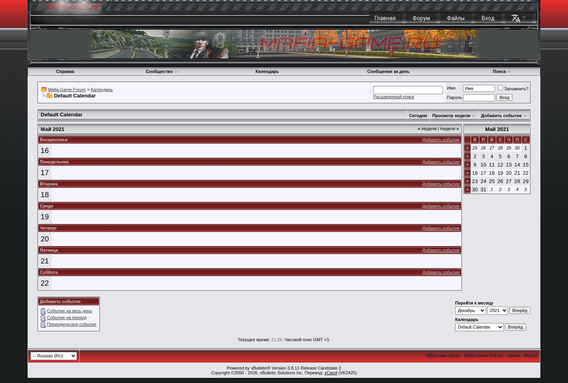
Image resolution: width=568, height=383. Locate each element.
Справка (65, 71)
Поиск (502, 71)
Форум (421, 18)
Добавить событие (501, 115)
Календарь (267, 71)
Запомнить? (513, 88)
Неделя (427, 128)
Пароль (454, 97)
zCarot (331, 372)
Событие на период (67, 317)
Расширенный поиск (393, 96)
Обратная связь (443, 355)
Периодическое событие (72, 324)
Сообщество (162, 71)
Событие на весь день (69, 310)
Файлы (456, 18)
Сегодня (418, 115)
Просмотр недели (451, 115)
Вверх (531, 355)
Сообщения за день (388, 71)
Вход (488, 18)
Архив (514, 355)
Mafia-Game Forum (67, 89)
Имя (451, 88)
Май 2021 (497, 129)
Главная (385, 18)
